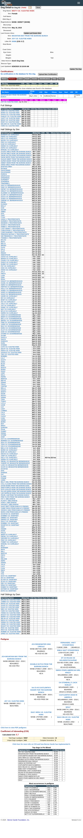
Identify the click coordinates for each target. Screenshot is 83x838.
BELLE (3, 243)
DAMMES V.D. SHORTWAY (10, 516)
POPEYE (4, 174)
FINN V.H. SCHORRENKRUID (10, 322)
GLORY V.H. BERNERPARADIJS (11, 195)
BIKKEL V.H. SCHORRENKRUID (11, 320)
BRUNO (3, 245)
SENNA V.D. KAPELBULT (9, 146)
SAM (2, 208)
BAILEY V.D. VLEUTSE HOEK (10, 615)
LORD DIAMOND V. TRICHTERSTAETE (14, 232)
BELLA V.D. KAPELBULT (9, 448)
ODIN (3, 277)
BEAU (3, 242)
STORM (3, 435)
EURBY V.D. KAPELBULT (9, 264)
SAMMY (3, 431)
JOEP (3, 373)
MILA (2, 551)
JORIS (3, 480)
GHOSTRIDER (5, 170)
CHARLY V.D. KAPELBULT (9, 260)
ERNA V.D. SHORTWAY (8, 585)
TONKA (3, 401)
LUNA (3, 275)
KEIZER (3, 529)
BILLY (3, 546)
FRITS (3, 555)
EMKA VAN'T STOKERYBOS (68, 650)
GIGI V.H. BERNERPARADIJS (10, 185)
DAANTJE (4, 469)
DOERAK (4, 472)
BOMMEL (4, 356)
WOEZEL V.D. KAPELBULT (10, 150)
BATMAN (4, 168)
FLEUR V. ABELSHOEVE (9, 501)
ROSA (3, 279)
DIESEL (3, 202)
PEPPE (3, 377)
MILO (3, 557)
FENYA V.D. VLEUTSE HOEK (10, 350)
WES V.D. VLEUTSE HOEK (10, 609)
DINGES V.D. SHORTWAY (9, 519)
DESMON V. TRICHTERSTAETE (11, 223)
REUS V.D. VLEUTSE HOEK (10, 620)
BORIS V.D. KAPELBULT (9, 450)
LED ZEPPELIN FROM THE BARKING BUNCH (16, 493)
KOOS (3, 531)
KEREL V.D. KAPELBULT (9, 307)
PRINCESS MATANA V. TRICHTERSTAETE (15, 234)
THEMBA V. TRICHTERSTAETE (11, 238)
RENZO (3, 253)
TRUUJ (3, 384)
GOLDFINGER (5, 172)
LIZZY (3, 409)
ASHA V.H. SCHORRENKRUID (11, 315)
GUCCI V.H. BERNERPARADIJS (11, 197)
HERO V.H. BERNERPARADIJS (11, 285)
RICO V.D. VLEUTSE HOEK (10, 630)
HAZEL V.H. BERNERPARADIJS (11, 283)
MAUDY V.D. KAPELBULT (9, 140)
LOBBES (4, 411)
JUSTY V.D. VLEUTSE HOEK (10, 118)
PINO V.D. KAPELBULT (8, 540)
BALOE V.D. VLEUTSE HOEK (10, 600)
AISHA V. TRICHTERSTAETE (10, 219)
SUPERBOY (5, 180)
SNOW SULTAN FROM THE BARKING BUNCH (16, 155)
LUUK (3, 568)
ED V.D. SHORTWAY (7, 578)
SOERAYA (4, 341)
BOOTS (3, 367)
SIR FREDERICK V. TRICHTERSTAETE (13, 236)
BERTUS (4, 379)
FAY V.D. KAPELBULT (8, 266)
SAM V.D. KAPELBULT (8, 144)
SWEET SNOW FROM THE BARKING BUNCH (16, 163)
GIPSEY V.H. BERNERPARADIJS (12, 189)
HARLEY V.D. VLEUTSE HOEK (11, 116)
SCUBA (3, 335)
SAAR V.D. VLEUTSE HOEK (10, 605)
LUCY (3, 566)
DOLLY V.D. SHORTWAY (9, 521)
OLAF (3, 251)
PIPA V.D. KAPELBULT (8, 142)
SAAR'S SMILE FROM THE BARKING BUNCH (16, 152)
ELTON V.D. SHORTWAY (9, 579)
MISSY (3, 426)
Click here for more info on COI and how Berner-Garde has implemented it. (41, 744)
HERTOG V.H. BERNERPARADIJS (12, 287)
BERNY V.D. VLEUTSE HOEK (10, 617)
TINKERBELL (5, 183)
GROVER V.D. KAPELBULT (10, 538)
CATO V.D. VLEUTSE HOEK (10, 347)
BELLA (3, 388)
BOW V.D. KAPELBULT (8, 452)
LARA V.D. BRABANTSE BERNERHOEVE (14, 465)
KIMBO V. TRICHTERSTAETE (10, 227)
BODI (3, 366)
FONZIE (3, 478)
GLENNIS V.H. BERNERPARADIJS (12, 193)
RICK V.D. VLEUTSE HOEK (10, 628)
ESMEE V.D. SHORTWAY (9, 587)
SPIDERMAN (5, 178)
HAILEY (3, 390)
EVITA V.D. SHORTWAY (8, 591)
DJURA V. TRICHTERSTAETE (10, 225)
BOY (2, 424)
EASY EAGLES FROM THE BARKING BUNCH (16, 489)
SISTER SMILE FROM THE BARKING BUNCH (16, 153)
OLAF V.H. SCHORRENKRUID (11, 330)
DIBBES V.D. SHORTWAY (9, 518)
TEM (2, 572)
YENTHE (4, 386)
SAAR (3, 429)
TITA (2, 574)
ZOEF (3, 437)
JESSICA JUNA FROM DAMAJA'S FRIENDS (15, 510)
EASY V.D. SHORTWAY (8, 576)
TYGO (3, 217)
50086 (14, 41)
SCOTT (3, 360)
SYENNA (4, 345)
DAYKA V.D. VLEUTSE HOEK (10, 114)
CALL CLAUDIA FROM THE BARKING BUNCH (16, 484)
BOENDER (4, 548)
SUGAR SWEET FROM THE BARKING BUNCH (16, 159)
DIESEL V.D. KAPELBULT (9, 536)
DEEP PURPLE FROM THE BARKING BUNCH (16, 488)
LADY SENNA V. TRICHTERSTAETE (13, 228)
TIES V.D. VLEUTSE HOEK (9, 354)
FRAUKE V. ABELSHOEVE (9, 504)
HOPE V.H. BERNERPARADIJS (11, 292)
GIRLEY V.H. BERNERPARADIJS (12, 191)
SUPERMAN (5, 182)
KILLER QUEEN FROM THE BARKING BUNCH (16, 491)
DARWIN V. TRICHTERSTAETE (11, 221)
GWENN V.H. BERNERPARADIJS (12, 200)
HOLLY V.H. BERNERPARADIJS (11, 289)
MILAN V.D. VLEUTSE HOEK (10, 618)
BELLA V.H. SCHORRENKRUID (11, 319)
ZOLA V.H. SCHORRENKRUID (11, 446)
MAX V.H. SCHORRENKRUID (10, 326)
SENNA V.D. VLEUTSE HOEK (10, 622)
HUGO (3, 371)
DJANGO (4, 204)
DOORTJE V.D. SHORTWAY (10, 525)
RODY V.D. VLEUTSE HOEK (10, 122)
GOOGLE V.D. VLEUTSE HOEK (11, 352)
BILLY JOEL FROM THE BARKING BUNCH (15, 482)
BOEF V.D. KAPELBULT (9, 300)
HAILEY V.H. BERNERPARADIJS (11, 281)
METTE (3, 381)
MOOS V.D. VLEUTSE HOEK (10, 120)
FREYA (3, 274)
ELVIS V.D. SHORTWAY (8, 581)
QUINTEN (4, 427)
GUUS (3, 247)
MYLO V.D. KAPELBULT (9, 311)
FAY (2, 474)
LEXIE (3, 405)
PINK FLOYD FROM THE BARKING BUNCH (15, 497)
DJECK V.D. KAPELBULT (9, 262)
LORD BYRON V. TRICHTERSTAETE (13, 230)
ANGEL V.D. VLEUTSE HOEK (10, 624)
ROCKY (3, 396)
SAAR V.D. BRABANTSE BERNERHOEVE (14, 467)
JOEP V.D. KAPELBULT (8, 456)
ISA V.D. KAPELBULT (8, 302)
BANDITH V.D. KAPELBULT (10, 135)
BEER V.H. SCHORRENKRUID (11, 317)
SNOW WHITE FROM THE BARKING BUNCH (15, 157)
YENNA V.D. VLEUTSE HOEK (10, 613)
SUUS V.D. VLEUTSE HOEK (10, 607)
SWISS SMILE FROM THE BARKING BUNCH (15, 165)
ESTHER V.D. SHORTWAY (9, 589)
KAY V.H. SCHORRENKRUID (10, 439)
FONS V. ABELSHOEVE (8, 503)
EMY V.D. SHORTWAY (8, 583)
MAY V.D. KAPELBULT (8, 309)
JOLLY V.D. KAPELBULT (9, 304)
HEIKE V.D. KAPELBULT (9, 136)
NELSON (4, 559)
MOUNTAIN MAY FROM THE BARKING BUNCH (30, 36)
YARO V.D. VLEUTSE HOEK (10, 126)
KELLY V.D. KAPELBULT (9, 138)
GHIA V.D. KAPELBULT (8, 268)
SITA (2, 213)
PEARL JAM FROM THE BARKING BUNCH (15, 495)
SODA (3, 362)
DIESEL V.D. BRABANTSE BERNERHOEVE (15, 461)
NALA (3, 249)
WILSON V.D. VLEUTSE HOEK (11, 124)
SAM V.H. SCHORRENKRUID (10, 332)
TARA (3, 399)
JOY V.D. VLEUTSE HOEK (22, 38)
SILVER (3, 210)
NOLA (3, 375)
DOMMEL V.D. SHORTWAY (10, 523)
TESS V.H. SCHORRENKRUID (11, 444)
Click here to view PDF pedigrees (13, 728)
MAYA (3, 549)
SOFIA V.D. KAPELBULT (9, 148)
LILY (2, 407)
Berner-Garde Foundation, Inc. (18, 820)
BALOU (3, 240)
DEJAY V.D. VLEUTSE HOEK (10, 349)
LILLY (3, 358)
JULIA (3, 564)
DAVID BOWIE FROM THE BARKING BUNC (15, 486)
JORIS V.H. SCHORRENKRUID (11, 324)
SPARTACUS (5, 176)
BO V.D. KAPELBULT (8, 298)
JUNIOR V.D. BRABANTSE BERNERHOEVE (15, 463)
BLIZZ (3, 364)
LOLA (3, 412)
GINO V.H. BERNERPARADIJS (11, 187)
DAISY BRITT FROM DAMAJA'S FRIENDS (14, 506)
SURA (3, 343)
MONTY (3, 392)
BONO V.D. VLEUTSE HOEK (10, 113)
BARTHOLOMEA (6, 167)
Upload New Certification (48, 74)
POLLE (3, 533)
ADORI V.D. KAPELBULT (9, 296)
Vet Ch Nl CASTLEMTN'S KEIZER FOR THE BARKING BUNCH (41, 690)
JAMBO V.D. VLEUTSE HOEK (10, 602)
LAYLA (3, 403)
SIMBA (3, 212)
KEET (3, 527)
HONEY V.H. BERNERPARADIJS (11, 290)
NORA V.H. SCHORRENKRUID (11, 328)
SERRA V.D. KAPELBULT (9, 313)
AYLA (3, 272)
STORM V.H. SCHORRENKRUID (11, 334)
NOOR (3, 394)
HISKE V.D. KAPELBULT (9, 270)
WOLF (68, 707)
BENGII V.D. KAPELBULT (9, 259)
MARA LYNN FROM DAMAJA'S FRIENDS (14, 512)
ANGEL (3, 420)
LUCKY (3, 416)
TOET (3, 215)
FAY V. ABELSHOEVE (8, 499)
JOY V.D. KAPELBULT (8, 305)
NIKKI (3, 570)
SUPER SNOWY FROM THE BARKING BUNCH (16, 161)
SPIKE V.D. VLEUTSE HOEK (10, 633)
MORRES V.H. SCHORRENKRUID (12, 441)
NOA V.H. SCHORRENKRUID (10, 442)
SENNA (3, 382)
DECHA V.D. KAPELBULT (9, 454)
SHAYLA (4, 337)
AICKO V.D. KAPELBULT (9, 257)
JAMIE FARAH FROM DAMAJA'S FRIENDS (15, 508)
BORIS (3, 369)
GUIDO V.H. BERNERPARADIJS (11, 198)
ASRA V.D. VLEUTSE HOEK (10, 111)
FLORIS (3, 476)
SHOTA (3, 339)
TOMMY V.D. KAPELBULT (9, 542)
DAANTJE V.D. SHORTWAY (10, 514)
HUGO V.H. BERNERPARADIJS (11, 294)
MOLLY (3, 206)
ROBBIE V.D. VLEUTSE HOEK (11, 632)
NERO (3, 561)
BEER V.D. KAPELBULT (9, 534)
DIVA (2, 471)
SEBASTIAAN (5, 255)
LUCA (3, 414)
